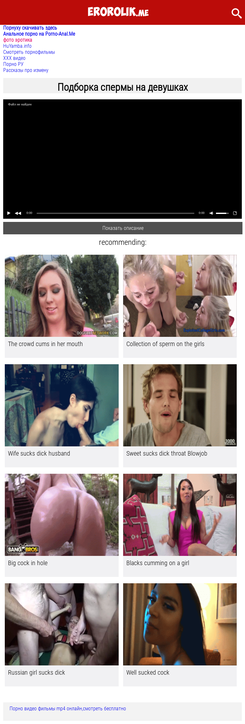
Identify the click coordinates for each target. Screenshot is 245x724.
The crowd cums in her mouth (45, 344)
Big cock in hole (28, 563)
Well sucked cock (147, 672)
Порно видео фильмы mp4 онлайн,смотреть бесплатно (68, 709)
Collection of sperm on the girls (165, 344)
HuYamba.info (17, 46)
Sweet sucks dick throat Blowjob (166, 453)
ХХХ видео (14, 58)
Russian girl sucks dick (36, 672)
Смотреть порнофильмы (29, 52)
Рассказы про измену (25, 70)
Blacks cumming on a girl (157, 563)
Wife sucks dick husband (39, 453)
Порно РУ (13, 64)
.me (118, 12)
